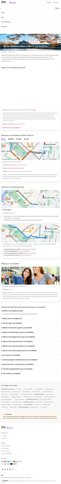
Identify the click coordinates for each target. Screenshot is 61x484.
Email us (5, 438)
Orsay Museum (5, 397)
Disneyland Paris (5, 391)
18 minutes (12, 165)
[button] (30, 311)
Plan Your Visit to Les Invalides (11, 127)
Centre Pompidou (47, 391)
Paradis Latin (13, 407)
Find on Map (32, 110)
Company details (5, 446)
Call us (4, 435)
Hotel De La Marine (19, 399)
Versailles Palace (14, 394)
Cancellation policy (6, 453)
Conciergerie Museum (49, 397)
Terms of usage (5, 451)
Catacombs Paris (49, 389)
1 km (22, 249)
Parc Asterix (4, 394)
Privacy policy (5, 448)
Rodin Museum (27, 397)
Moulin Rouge (46, 404)
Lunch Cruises (38, 402)
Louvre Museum (38, 389)
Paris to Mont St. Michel (45, 399)
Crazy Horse (4, 407)
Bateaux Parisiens (6, 404)
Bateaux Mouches (17, 404)
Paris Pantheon (36, 391)
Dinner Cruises (48, 402)
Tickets (49, 2)
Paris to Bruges (5, 402)
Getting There (11, 51)
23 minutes (12, 286)
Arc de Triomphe (28, 389)
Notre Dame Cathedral (26, 394)
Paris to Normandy (16, 402)
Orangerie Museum (16, 397)
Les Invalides (4, 51)
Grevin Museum (37, 397)
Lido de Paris (36, 404)
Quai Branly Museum (6, 399)
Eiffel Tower (18, 389)
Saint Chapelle (16, 391)
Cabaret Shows (26, 391)
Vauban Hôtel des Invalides (17, 168)
